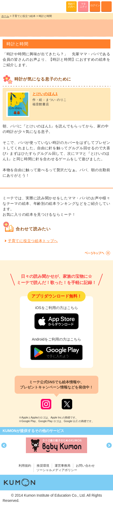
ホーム (5, 16)
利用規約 (25, 465)
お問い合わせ (85, 465)
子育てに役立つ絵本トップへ (33, 241)
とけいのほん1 (45, 94)
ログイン (95, 5)
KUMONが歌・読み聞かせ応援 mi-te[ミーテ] (16, 6)
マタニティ (83, 5)
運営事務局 (62, 465)
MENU (106, 6)
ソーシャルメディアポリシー (56, 470)
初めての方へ (71, 5)
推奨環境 (43, 465)
